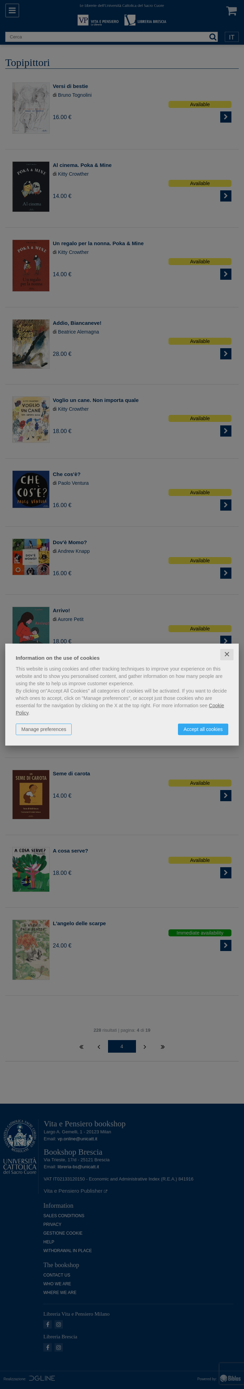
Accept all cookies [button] (203, 729)
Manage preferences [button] (43, 729)
